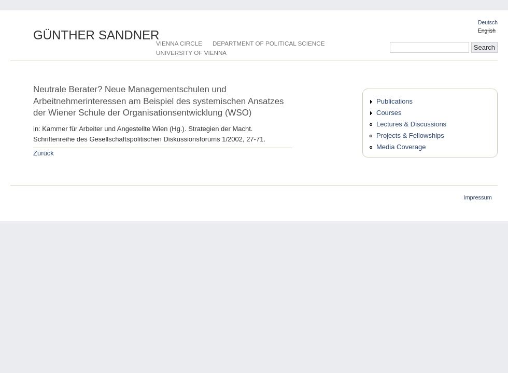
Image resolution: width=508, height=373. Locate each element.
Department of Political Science (268, 43)
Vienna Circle (179, 43)
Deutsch (488, 22)
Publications (394, 101)
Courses (388, 113)
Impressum (477, 197)
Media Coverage (401, 147)
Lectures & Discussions (411, 124)
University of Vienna (191, 52)
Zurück (43, 153)
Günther (96, 35)
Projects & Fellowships (410, 135)
